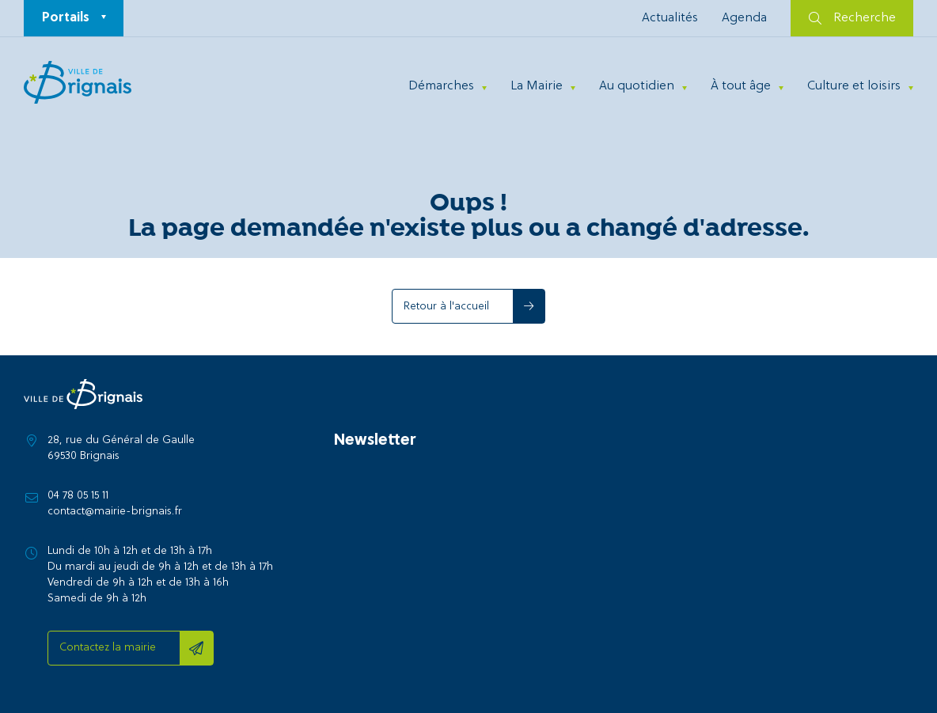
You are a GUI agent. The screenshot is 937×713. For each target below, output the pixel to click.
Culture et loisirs (854, 86)
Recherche (852, 18)
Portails (65, 18)
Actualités (670, 18)
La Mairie (536, 86)
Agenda (744, 18)
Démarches (441, 86)
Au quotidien (636, 86)
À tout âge (741, 86)
